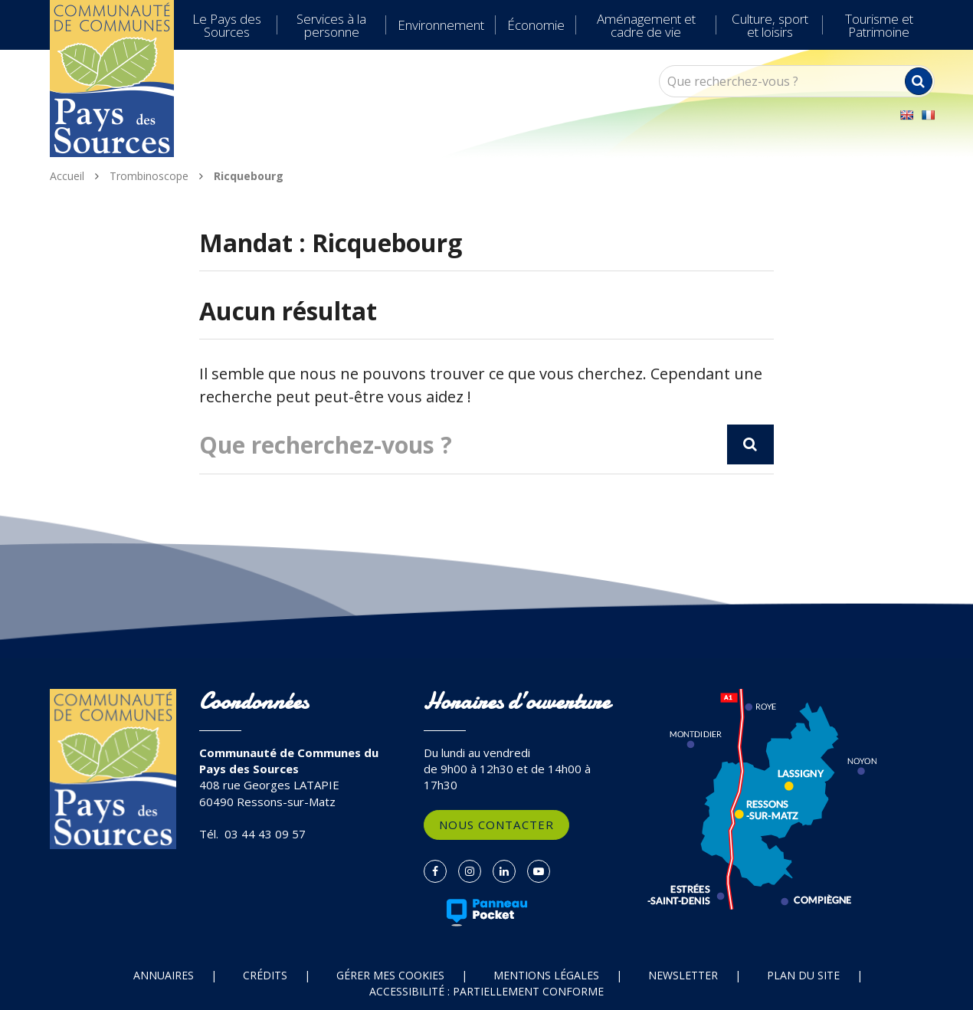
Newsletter (683, 975)
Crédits (265, 975)
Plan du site (803, 975)
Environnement (441, 25)
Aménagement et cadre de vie (646, 25)
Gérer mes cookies (390, 975)
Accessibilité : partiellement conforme (486, 991)
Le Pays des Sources (226, 25)
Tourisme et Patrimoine (879, 25)
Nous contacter (496, 824)
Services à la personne (331, 25)
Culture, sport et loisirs (770, 25)
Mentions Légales (546, 975)
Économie (536, 25)
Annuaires (163, 975)
